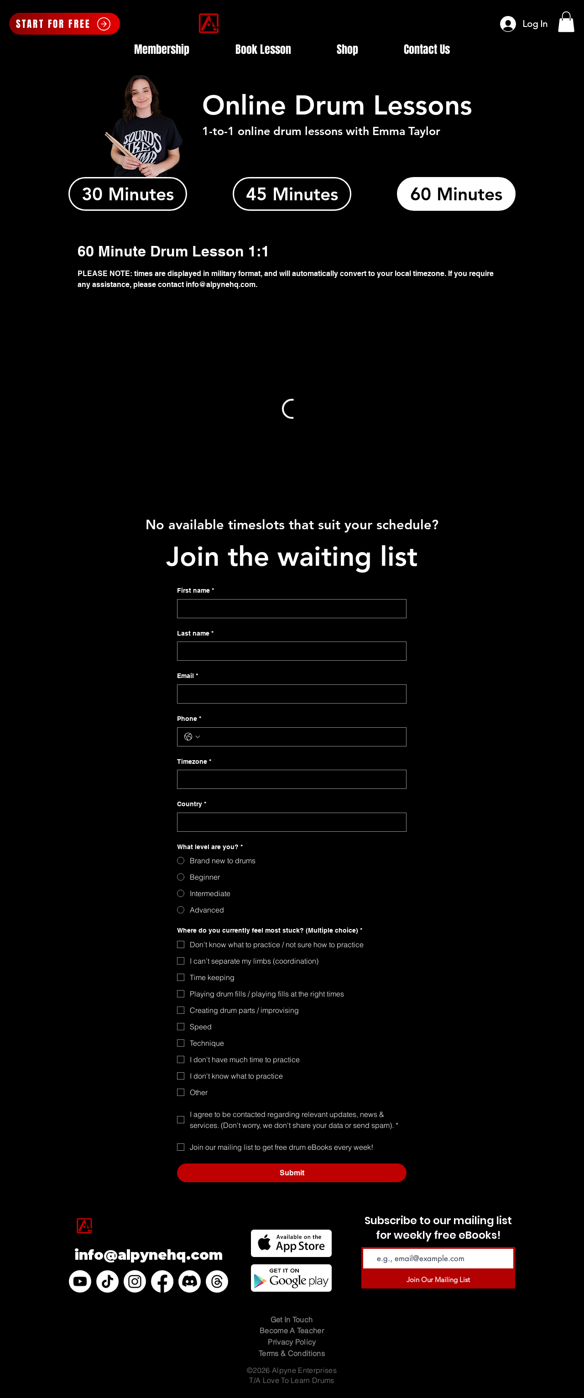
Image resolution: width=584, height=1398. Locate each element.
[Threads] (217, 1281)
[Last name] (289, 651)
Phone (189, 719)
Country (191, 804)
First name (195, 590)
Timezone (194, 762)
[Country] (289, 822)
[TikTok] (107, 1281)
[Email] (289, 694)
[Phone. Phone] (301, 737)
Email (187, 676)
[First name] (289, 609)
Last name (195, 633)
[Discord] (189, 1281)
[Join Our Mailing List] (438, 1279)
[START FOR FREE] (64, 24)
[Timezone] (289, 779)
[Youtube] (80, 1281)
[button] (566, 21)
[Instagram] (135, 1281)
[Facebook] (162, 1281)
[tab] (127, 194)
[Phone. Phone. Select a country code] (192, 736)
